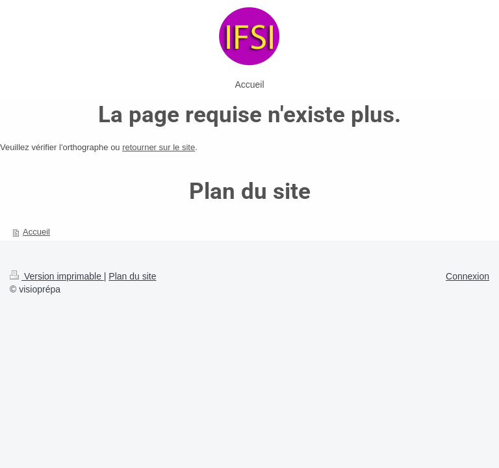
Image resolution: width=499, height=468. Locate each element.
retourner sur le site (158, 147)
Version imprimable (57, 276)
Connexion (467, 276)
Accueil (36, 232)
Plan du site (132, 276)
